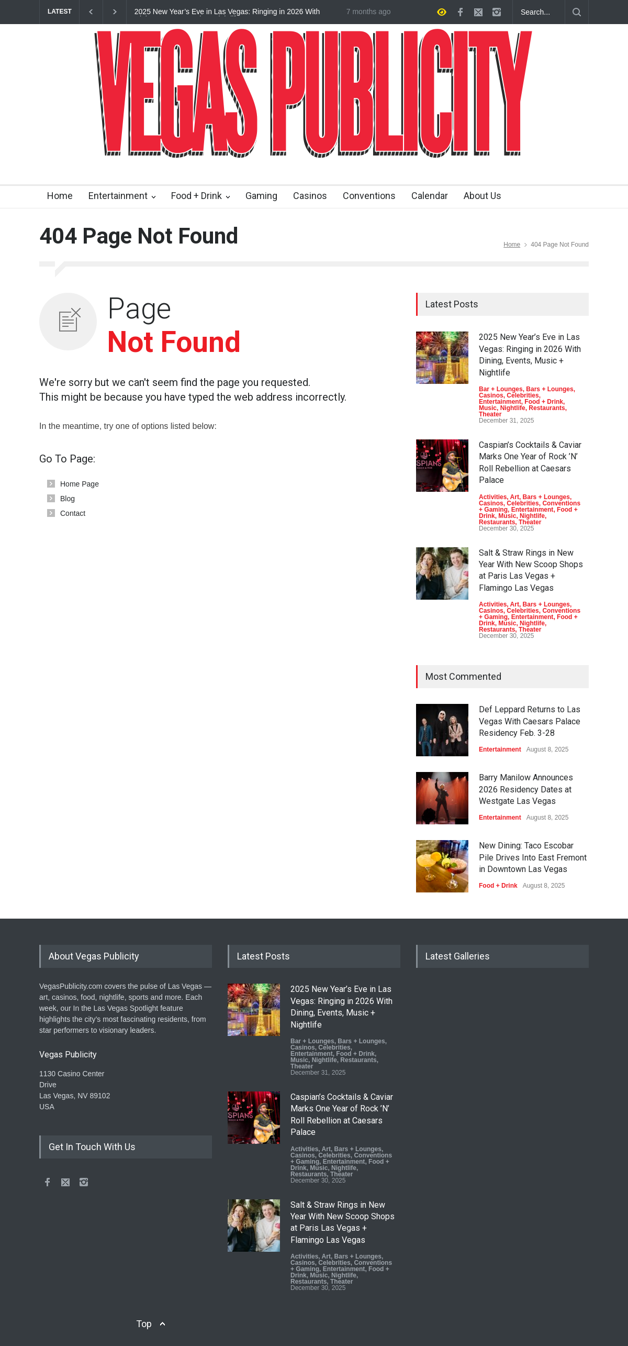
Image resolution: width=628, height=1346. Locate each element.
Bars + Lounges (549, 389)
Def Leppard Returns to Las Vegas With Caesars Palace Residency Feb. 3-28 (529, 721)
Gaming (261, 195)
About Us (482, 195)
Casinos (310, 195)
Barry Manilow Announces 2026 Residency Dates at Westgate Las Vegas (526, 789)
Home (60, 195)
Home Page (79, 484)
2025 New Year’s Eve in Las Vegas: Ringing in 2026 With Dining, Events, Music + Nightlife (227, 12)
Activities (493, 497)
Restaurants (547, 408)
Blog (67, 498)
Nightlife (512, 408)
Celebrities (523, 395)
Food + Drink (196, 195)
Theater (490, 414)
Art (514, 497)
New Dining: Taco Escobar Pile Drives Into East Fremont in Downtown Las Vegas (533, 857)
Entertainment (118, 195)
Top (144, 1323)
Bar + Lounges (501, 389)
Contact (72, 513)
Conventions (369, 195)
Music (488, 408)
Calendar (429, 195)
